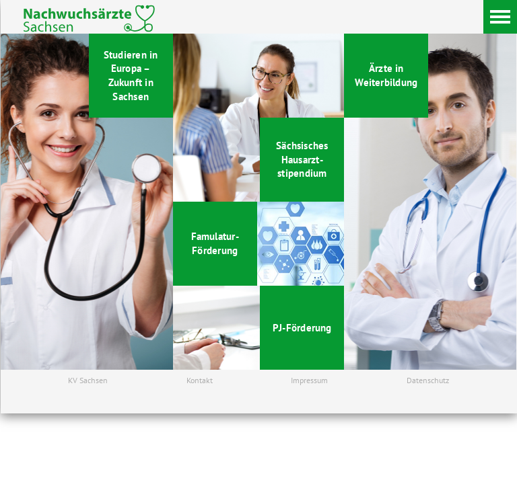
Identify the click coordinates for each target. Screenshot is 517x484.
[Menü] (500, 17)
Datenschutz (428, 380)
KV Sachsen (88, 380)
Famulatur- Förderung (215, 243)
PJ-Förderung (302, 327)
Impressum (309, 380)
